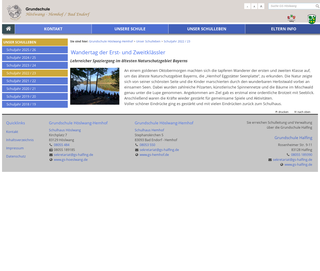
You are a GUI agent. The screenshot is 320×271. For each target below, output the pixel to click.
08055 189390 (301, 254)
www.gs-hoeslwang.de (71, 258)
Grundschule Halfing (293, 237)
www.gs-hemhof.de (154, 254)
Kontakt (12, 231)
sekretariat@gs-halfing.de (73, 254)
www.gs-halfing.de (298, 263)
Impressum (15, 247)
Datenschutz (16, 255)
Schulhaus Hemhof (149, 229)
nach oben (303, 211)
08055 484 (61, 244)
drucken (283, 211)
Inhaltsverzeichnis (20, 239)
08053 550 (147, 244)
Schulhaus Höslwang (65, 229)
